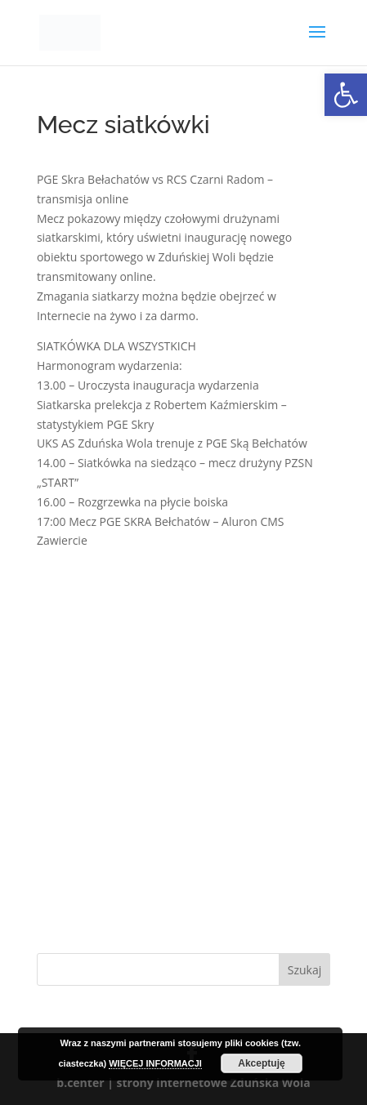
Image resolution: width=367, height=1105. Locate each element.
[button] (345, 95)
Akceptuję (261, 1063)
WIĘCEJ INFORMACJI (155, 1063)
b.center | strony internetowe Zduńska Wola (183, 1082)
